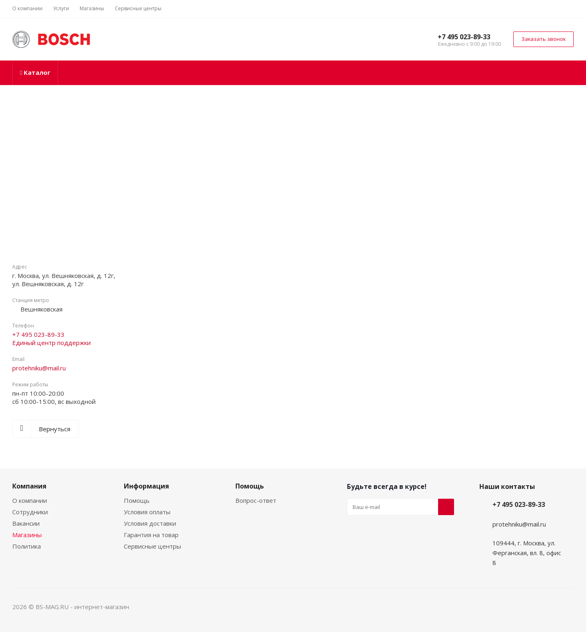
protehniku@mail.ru (39, 368)
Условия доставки (150, 523)
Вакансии (26, 523)
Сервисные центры (152, 546)
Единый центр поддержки (51, 342)
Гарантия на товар (151, 535)
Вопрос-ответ (255, 500)
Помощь (137, 500)
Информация (146, 486)
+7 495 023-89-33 (464, 36)
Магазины (27, 535)
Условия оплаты (147, 512)
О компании (29, 500)
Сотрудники (30, 512)
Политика (26, 546)
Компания (29, 486)
